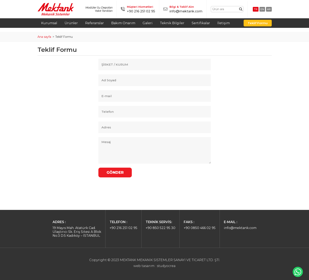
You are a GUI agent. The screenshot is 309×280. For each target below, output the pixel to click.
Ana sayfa (44, 37)
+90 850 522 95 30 (160, 228)
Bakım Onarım (123, 23)
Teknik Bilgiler (172, 23)
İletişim (223, 23)
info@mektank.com (185, 11)
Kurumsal (49, 23)
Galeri (148, 23)
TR (255, 9)
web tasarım (144, 266)
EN (262, 9)
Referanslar (94, 23)
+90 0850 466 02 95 (200, 228)
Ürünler (71, 23)
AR (269, 9)
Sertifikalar (201, 23)
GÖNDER (115, 172)
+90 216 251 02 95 (141, 11)
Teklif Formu (258, 23)
